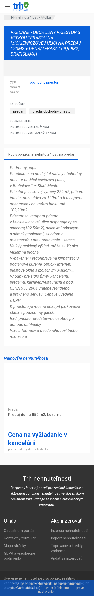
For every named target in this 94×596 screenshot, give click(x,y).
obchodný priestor (44, 82)
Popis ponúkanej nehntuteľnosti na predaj (41, 154)
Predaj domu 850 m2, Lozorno (47, 383)
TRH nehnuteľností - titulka (30, 17)
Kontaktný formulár (20, 538)
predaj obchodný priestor (52, 111)
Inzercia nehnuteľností (69, 530)
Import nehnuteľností (68, 538)
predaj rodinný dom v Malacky (28, 449)
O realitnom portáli (19, 530)
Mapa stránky (15, 545)
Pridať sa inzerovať (66, 558)
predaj (18, 111)
